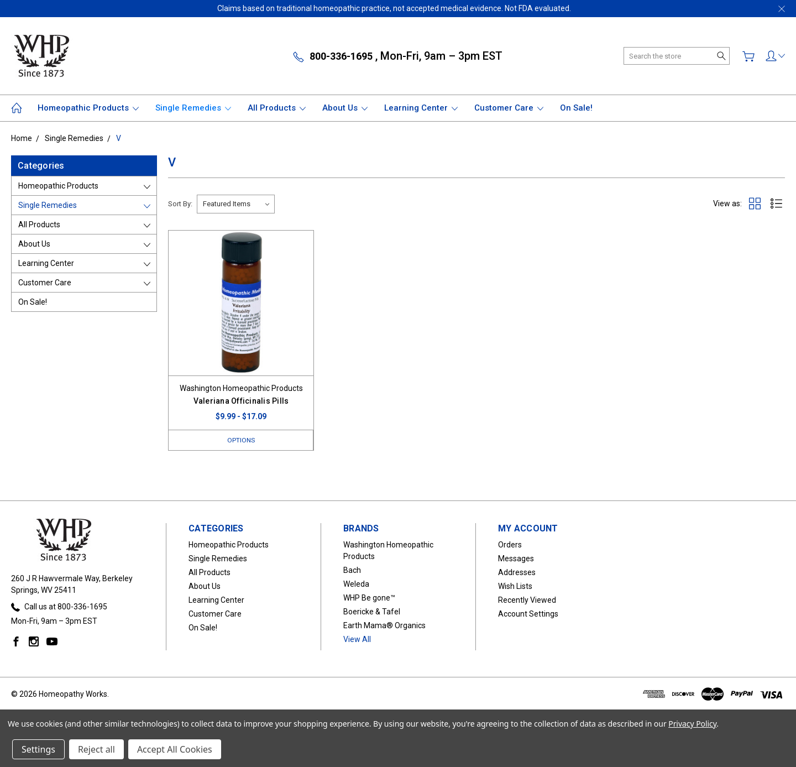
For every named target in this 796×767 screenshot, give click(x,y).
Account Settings (528, 614)
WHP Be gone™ (369, 598)
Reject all (96, 749)
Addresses (517, 572)
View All (357, 639)
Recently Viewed (527, 600)
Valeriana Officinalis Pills (241, 400)
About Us (345, 108)
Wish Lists (515, 586)
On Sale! (576, 108)
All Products (277, 108)
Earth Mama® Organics (384, 626)
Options (241, 440)
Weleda (356, 584)
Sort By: (180, 204)
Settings (38, 749)
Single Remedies (193, 108)
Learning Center (421, 108)
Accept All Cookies (174, 749)
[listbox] (236, 204)
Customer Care (508, 108)
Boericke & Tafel (371, 612)
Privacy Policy (692, 723)
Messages (516, 559)
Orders (510, 545)
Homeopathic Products (88, 108)
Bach (352, 570)
